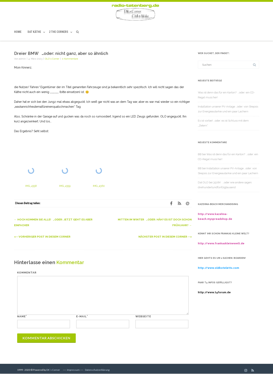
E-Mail (81, 316)
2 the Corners (58, 31)
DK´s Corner (53, 369)
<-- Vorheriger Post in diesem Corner (42, 236)
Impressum (73, 369)
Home (17, 31)
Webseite (143, 316)
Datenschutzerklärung (97, 369)
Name (21, 316)
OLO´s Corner (52, 58)
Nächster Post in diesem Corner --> (165, 236)
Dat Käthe (34, 31)
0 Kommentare (70, 58)
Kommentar (27, 272)
